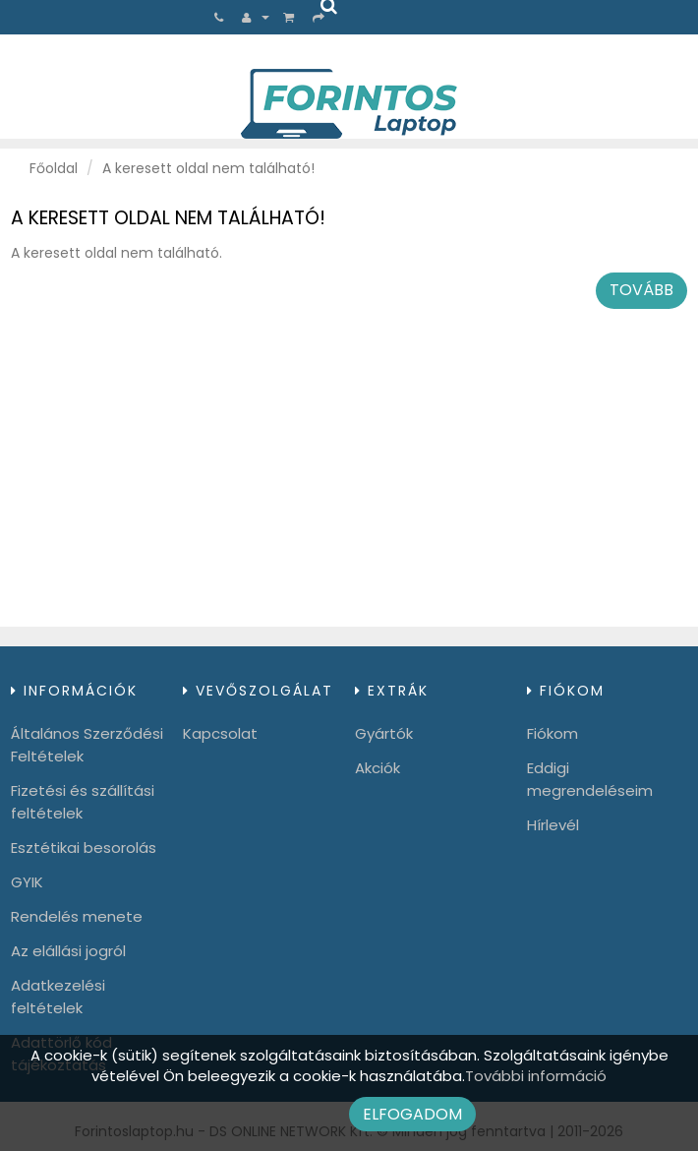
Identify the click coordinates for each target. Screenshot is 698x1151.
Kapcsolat (220, 733)
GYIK (27, 882)
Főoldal (53, 168)
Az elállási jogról (68, 950)
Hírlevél (553, 825)
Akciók (377, 767)
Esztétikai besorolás (83, 847)
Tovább (641, 289)
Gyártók (384, 733)
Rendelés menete (77, 916)
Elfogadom (412, 1114)
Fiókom (552, 733)
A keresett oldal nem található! (208, 168)
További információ (536, 1075)
